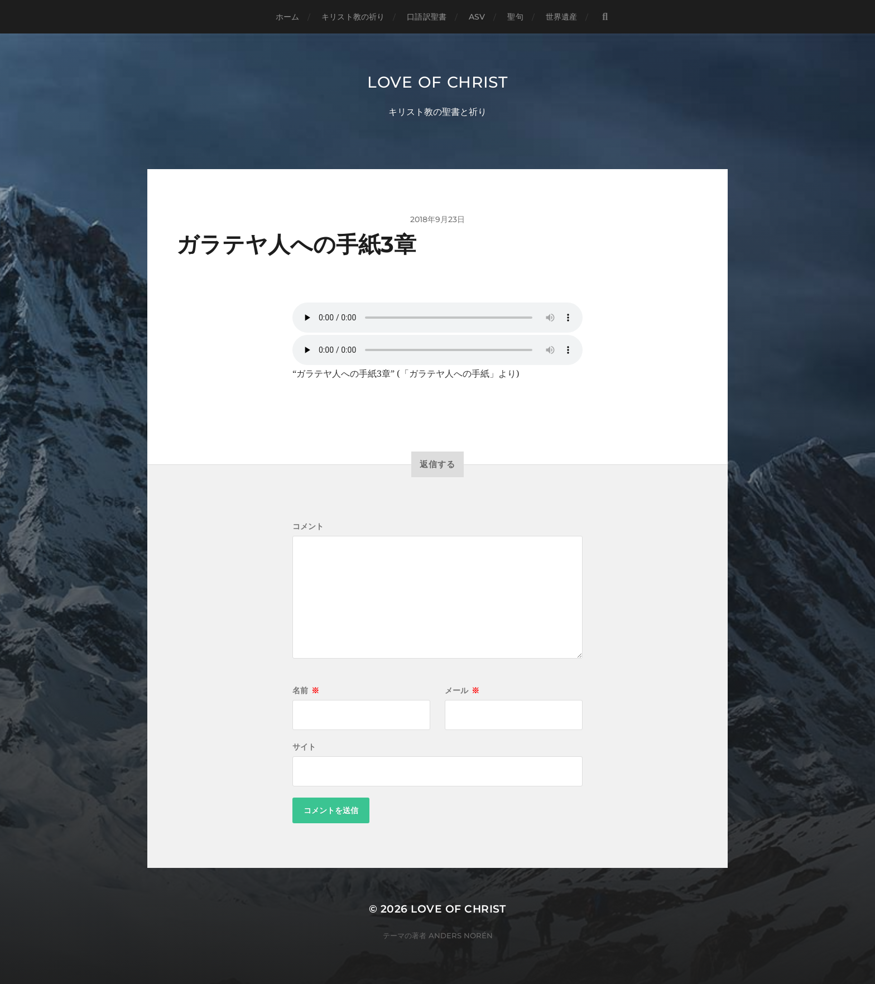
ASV (477, 17)
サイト (304, 747)
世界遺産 (562, 17)
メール (462, 690)
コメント (308, 526)
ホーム (287, 17)
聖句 (515, 17)
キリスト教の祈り (352, 17)
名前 (305, 690)
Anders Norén (461, 935)
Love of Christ (437, 82)
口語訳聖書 (426, 17)
